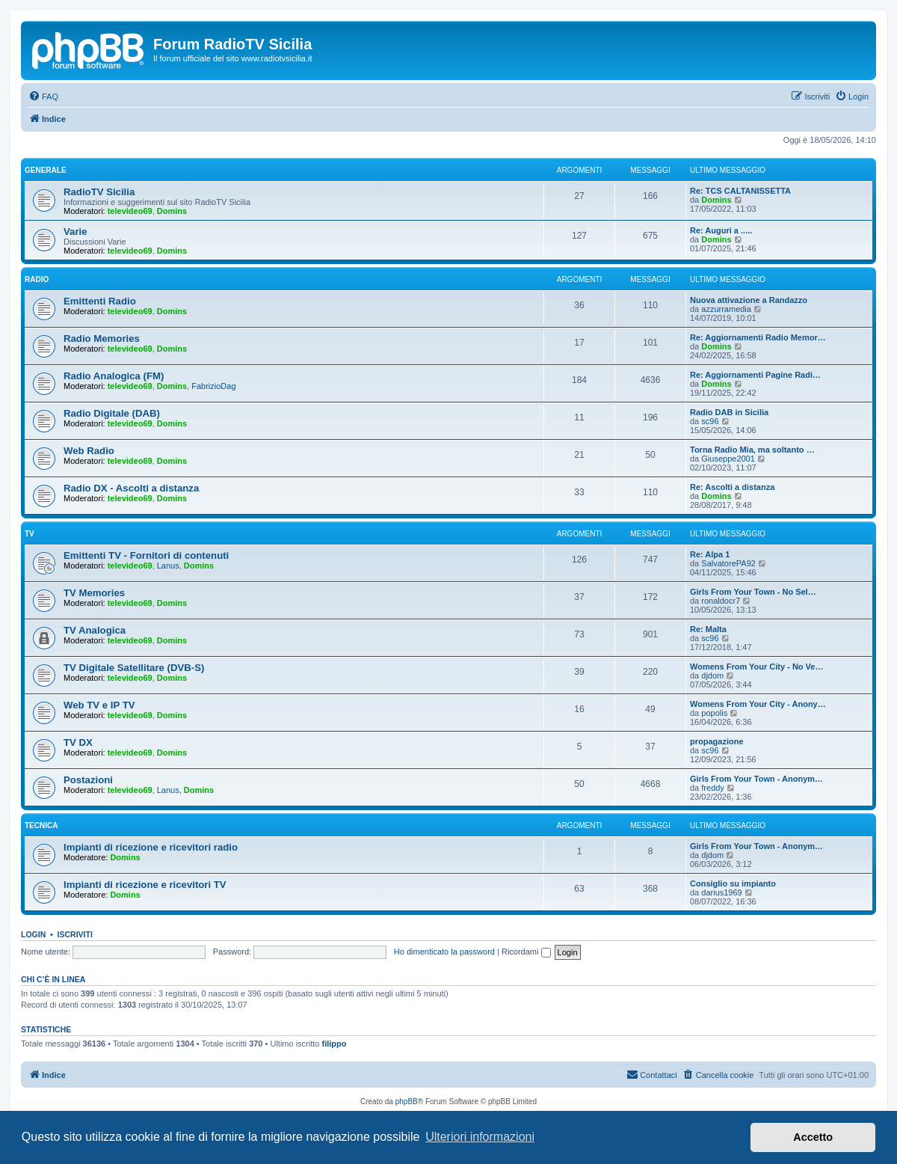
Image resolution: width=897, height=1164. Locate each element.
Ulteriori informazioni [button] (479, 1136)
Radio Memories (102, 338)
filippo (334, 1043)
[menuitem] (43, 96)
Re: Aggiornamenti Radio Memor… (758, 337)
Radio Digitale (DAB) (112, 413)
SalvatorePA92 (728, 563)
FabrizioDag (213, 386)
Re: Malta (708, 629)
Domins (172, 210)
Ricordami (526, 951)
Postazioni (88, 779)
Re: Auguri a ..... (721, 230)
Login (33, 934)
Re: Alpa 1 (710, 554)
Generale (46, 170)
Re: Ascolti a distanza (732, 487)
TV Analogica (95, 630)
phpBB (406, 1101)
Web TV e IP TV (99, 705)
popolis (714, 712)
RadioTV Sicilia (99, 191)
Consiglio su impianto (733, 883)
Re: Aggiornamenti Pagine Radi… (755, 374)
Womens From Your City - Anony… (758, 703)
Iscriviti (75, 934)
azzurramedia (726, 308)
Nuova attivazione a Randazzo (748, 299)
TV (29, 534)
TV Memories (94, 592)
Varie (75, 231)
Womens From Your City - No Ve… (756, 666)
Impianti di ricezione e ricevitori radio (151, 847)
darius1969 (721, 892)
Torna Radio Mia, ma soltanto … (752, 449)
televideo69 (130, 210)
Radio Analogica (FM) (114, 376)
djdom (712, 675)
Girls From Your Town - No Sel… (753, 591)
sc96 (709, 421)
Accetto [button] (813, 1137)
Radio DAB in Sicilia (729, 412)
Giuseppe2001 (728, 458)
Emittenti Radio (100, 301)
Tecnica (41, 825)
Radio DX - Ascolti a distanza (131, 488)
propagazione (717, 741)
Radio (37, 279)
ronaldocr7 (720, 600)
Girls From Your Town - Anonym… (756, 778)
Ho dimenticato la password (444, 951)
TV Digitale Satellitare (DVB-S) (134, 667)
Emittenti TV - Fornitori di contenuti (146, 555)
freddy (712, 787)
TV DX (78, 742)
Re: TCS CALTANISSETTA (740, 190)
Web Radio (89, 450)
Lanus (168, 565)
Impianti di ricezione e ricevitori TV (145, 884)
